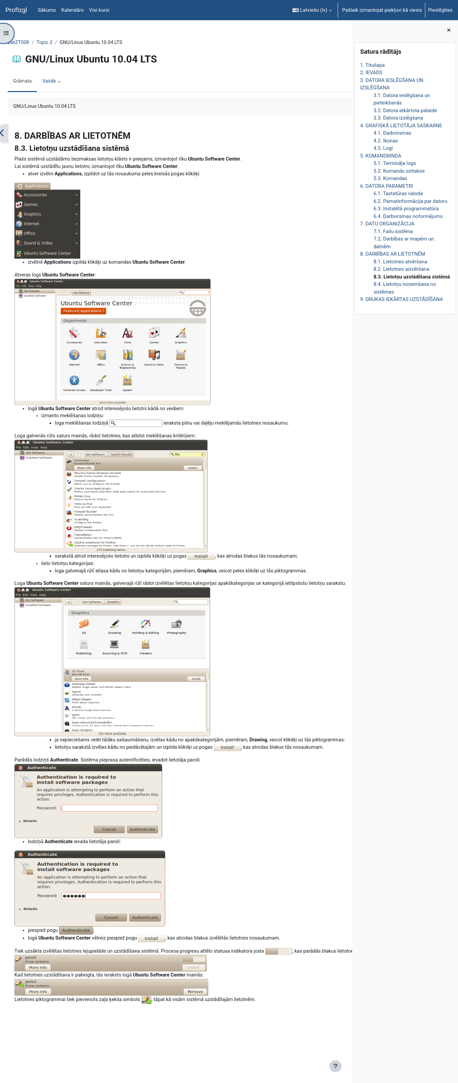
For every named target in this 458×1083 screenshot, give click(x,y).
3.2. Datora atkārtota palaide (405, 110)
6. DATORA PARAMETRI (386, 186)
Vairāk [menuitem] (66, 82)
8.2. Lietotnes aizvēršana (401, 269)
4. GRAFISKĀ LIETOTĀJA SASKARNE (401, 126)
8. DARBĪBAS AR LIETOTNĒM (392, 254)
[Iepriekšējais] (18, 134)
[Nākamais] (344, 134)
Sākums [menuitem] (47, 10)
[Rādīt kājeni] (335, 1066)
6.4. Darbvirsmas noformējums (408, 216)
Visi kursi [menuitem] (99, 10)
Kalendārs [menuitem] (72, 10)
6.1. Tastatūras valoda (398, 193)
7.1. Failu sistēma (393, 231)
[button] (312, 10)
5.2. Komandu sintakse (398, 171)
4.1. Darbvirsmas (392, 133)
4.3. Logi (383, 148)
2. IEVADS (371, 73)
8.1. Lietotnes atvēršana (400, 262)
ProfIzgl (16, 10)
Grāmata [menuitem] (39, 82)
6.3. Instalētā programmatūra (406, 209)
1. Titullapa (372, 65)
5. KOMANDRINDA (380, 156)
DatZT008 (35, 43)
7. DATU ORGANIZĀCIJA (387, 224)
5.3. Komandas (390, 178)
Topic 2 (61, 43)
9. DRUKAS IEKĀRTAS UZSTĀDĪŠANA (401, 299)
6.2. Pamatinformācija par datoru (410, 201)
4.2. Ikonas (385, 141)
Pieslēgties (440, 10)
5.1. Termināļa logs (394, 163)
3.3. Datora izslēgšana (398, 118)
